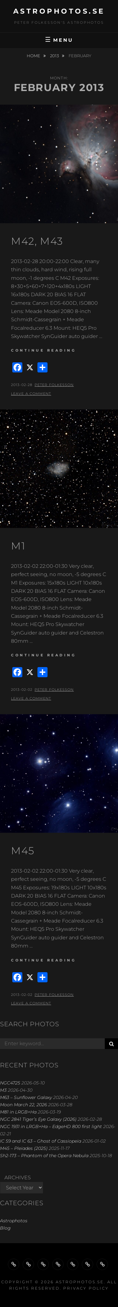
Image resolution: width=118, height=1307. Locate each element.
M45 (23, 850)
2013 (55, 55)
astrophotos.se (59, 11)
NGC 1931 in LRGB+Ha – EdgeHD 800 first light (51, 1126)
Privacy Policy (86, 1288)
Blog (5, 1228)
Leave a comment (31, 393)
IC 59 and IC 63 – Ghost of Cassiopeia (40, 1141)
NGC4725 (10, 1083)
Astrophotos (13, 1221)
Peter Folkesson (54, 385)
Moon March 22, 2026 (23, 1105)
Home (34, 55)
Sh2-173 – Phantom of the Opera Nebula (44, 1155)
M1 (18, 546)
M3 (3, 1090)
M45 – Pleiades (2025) (24, 1148)
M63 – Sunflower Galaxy (26, 1097)
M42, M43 (37, 241)
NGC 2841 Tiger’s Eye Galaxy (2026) (38, 1119)
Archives (17, 1178)
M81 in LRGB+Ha (18, 1112)
